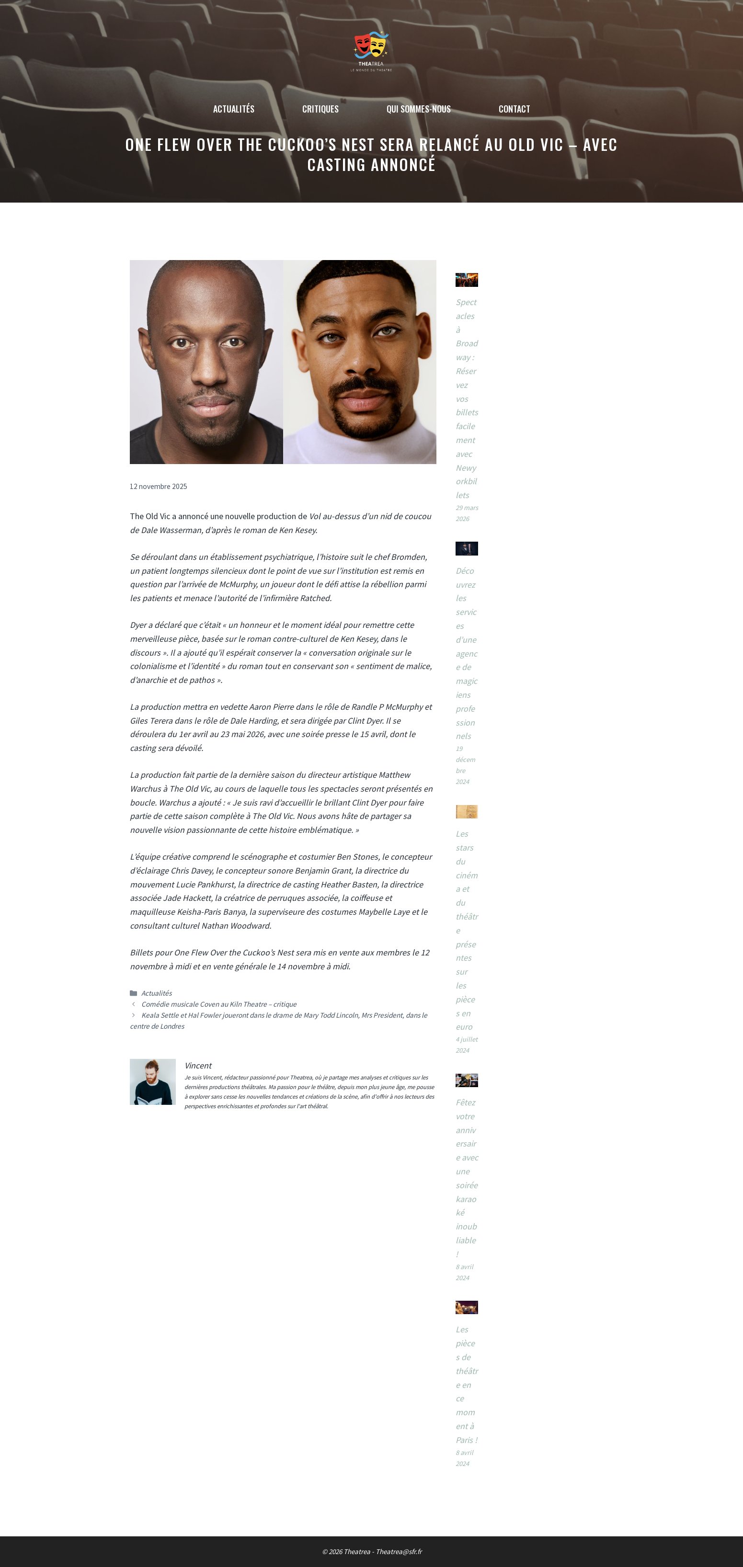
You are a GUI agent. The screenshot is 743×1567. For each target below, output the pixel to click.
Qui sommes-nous (419, 108)
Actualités (233, 108)
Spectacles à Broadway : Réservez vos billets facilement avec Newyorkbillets (467, 398)
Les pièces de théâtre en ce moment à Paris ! (467, 1384)
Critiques (320, 108)
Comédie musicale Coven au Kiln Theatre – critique (219, 1004)
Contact (514, 108)
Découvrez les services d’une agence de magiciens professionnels (466, 653)
